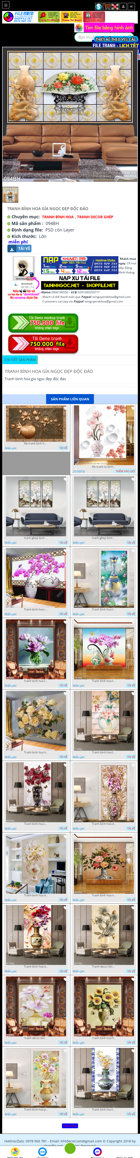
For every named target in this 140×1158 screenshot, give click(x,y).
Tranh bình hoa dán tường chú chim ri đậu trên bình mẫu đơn (36, 966)
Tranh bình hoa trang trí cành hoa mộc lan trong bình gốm (104, 1109)
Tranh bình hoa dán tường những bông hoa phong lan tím (104, 824)
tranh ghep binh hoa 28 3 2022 (36, 538)
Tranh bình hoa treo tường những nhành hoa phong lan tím (104, 681)
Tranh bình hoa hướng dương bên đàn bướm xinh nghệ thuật (104, 1038)
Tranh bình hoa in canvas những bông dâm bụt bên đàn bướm (36, 824)
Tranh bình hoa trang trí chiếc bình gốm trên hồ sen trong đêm (104, 609)
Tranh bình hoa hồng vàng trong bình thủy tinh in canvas (36, 752)
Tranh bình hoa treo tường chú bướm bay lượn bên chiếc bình (104, 752)
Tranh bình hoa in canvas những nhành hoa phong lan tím (36, 609)
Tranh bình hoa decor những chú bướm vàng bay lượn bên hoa (36, 895)
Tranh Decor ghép (95, 216)
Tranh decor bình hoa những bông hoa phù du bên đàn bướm (104, 966)
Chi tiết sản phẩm (20, 359)
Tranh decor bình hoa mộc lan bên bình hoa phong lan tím (36, 1038)
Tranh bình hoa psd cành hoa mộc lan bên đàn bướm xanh (36, 1109)
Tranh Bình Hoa (57, 216)
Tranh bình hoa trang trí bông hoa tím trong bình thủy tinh (36, 681)
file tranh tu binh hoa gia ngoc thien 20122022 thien (104, 466)
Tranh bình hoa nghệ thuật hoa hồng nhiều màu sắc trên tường (104, 895)
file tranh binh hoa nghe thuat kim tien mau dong (36, 443)
